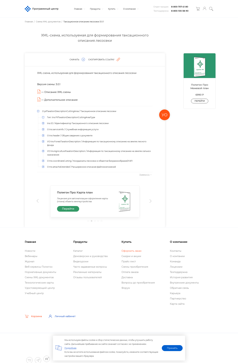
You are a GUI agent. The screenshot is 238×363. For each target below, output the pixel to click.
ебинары (31, 256)
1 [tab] (89, 222)
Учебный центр (34, 293)
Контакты (175, 250)
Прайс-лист (128, 261)
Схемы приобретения (134, 266)
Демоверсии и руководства (90, 256)
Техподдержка (178, 272)
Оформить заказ (131, 250)
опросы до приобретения (138, 282)
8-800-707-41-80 (179, 6)
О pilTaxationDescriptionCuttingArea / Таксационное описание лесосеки (79, 111)
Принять (172, 348)
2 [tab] (92, 222)
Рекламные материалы (87, 272)
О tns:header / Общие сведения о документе (69, 135)
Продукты (96, 9)
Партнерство (178, 298)
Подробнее (70, 348)
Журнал (29, 261)
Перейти (68, 208)
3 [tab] (96, 222)
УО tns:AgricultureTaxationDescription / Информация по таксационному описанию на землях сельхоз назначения (99, 153)
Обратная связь (179, 287)
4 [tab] (99, 222)
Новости (30, 250)
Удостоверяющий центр (40, 287)
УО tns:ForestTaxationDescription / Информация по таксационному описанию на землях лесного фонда (96, 143)
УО (164, 114)
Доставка (127, 277)
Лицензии (176, 266)
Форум (125, 287)
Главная (79, 9)
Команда (175, 261)
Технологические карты (39, 282)
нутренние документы (184, 282)
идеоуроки (80, 261)
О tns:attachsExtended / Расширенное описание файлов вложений (81, 167)
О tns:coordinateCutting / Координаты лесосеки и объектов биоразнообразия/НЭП (90, 161)
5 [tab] (102, 222)
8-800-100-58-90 (179, 11)
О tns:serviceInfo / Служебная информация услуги (73, 129)
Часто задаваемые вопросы (90, 266)
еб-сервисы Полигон (38, 266)
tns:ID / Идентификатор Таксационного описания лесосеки (78, 123)
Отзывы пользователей (87, 277)
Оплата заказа (130, 272)
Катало (78, 250)
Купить (113, 9)
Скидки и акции (131, 256)
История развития (181, 277)
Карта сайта (177, 303)
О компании (130, 9)
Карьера (175, 293)
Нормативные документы (40, 272)
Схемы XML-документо (39, 277)
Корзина (33, 316)
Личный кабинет (62, 316)
